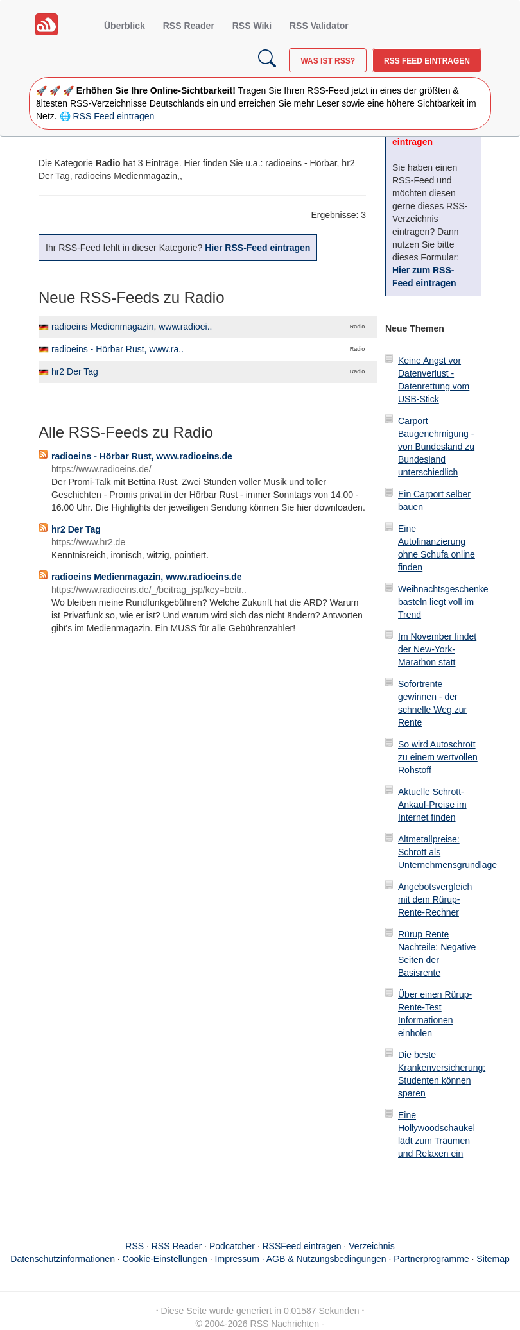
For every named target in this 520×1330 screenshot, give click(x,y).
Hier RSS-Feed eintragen (257, 248)
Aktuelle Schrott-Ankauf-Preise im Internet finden (432, 805)
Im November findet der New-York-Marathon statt (437, 649)
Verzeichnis (372, 1246)
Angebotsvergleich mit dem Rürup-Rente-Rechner (435, 899)
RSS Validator (319, 26)
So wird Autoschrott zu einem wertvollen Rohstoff (438, 757)
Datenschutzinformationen (62, 1259)
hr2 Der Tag (74, 371)
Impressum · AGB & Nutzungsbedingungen (300, 1259)
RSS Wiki (252, 26)
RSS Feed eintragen (427, 60)
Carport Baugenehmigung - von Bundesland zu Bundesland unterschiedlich (436, 446)
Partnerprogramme (431, 1259)
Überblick (124, 26)
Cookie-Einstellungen (165, 1259)
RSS (134, 1246)
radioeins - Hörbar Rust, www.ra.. (117, 349)
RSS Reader (188, 26)
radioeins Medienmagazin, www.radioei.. (131, 326)
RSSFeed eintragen (302, 1246)
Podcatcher (232, 1246)
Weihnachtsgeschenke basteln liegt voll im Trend (443, 602)
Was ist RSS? (327, 60)
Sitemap (492, 1259)
